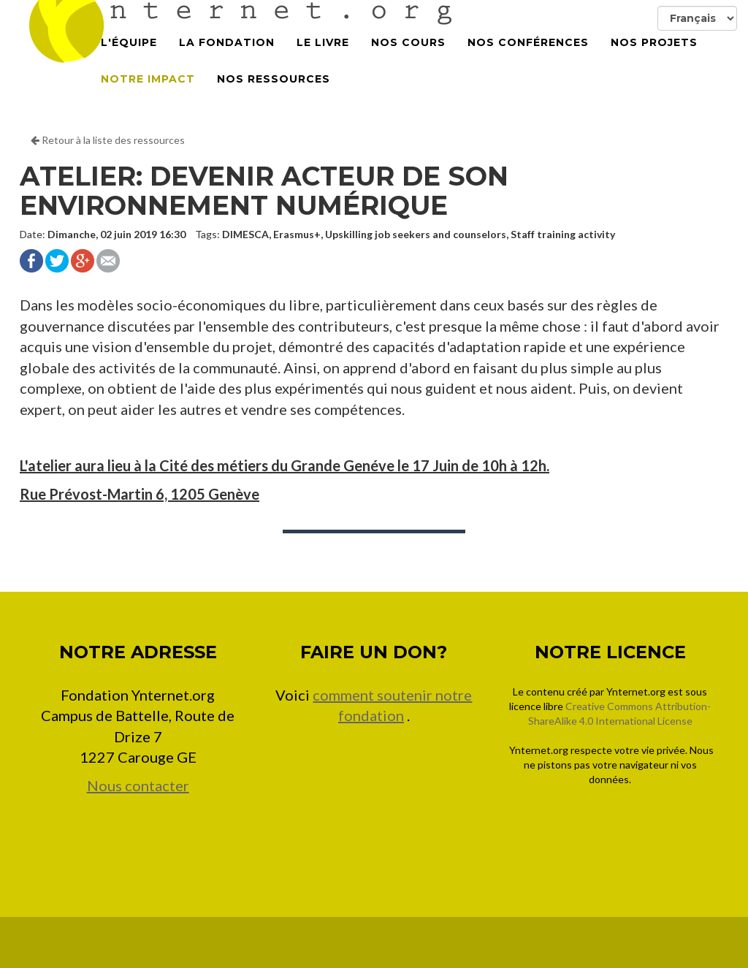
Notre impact (148, 95)
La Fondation (227, 58)
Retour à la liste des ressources (108, 140)
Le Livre (323, 58)
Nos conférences (528, 58)
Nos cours (408, 58)
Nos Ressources (273, 95)
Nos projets (654, 58)
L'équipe (129, 58)
